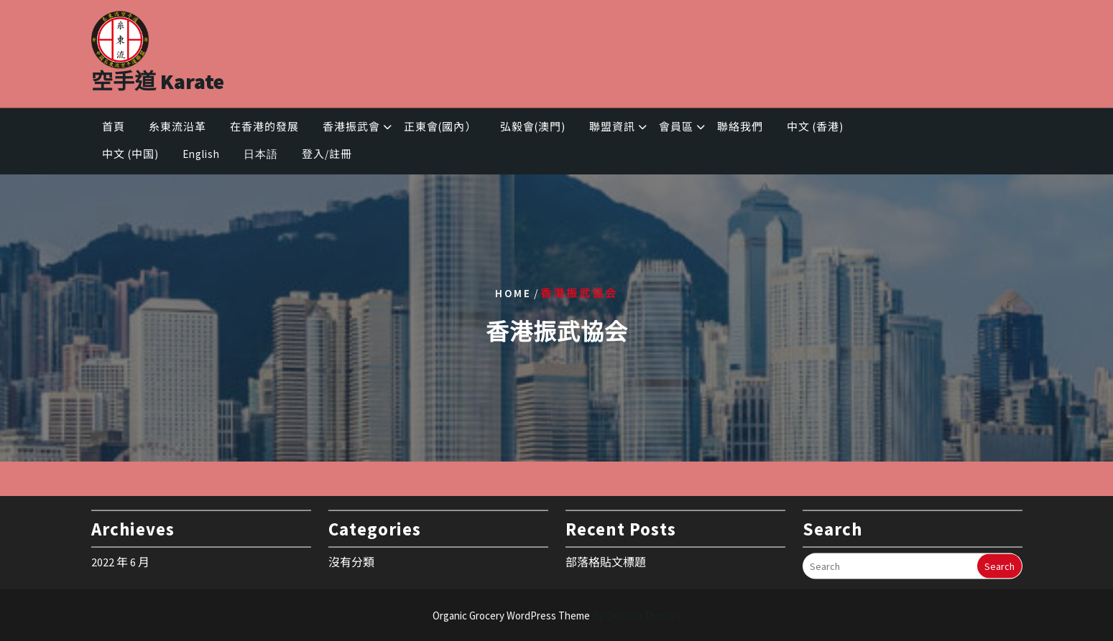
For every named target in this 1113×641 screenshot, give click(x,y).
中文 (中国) (130, 157)
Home (513, 292)
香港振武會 (351, 129)
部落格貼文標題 (605, 558)
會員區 (676, 129)
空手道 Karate (157, 77)
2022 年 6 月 (120, 558)
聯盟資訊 (612, 129)
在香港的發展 (264, 129)
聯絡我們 (740, 129)
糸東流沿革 (177, 129)
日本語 (261, 157)
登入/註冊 (327, 157)
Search (999, 562)
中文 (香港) (815, 129)
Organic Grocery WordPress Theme (556, 615)
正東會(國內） (440, 129)
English (201, 157)
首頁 (113, 129)
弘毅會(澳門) (532, 129)
